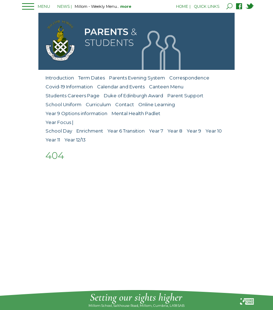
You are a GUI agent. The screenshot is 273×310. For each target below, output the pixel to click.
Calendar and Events (121, 86)
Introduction (60, 78)
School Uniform (63, 104)
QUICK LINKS (206, 6)
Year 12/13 (75, 140)
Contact (124, 104)
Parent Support (185, 95)
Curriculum (98, 104)
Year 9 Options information (76, 113)
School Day (59, 131)
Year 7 (156, 131)
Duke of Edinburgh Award (133, 95)
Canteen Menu (166, 86)
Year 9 (194, 131)
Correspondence (189, 78)
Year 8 (174, 131)
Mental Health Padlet (136, 113)
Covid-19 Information (69, 86)
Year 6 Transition (126, 131)
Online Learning (156, 104)
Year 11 (53, 140)
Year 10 (213, 131)
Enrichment (89, 131)
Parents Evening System (137, 78)
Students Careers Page (73, 95)
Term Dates (91, 78)
